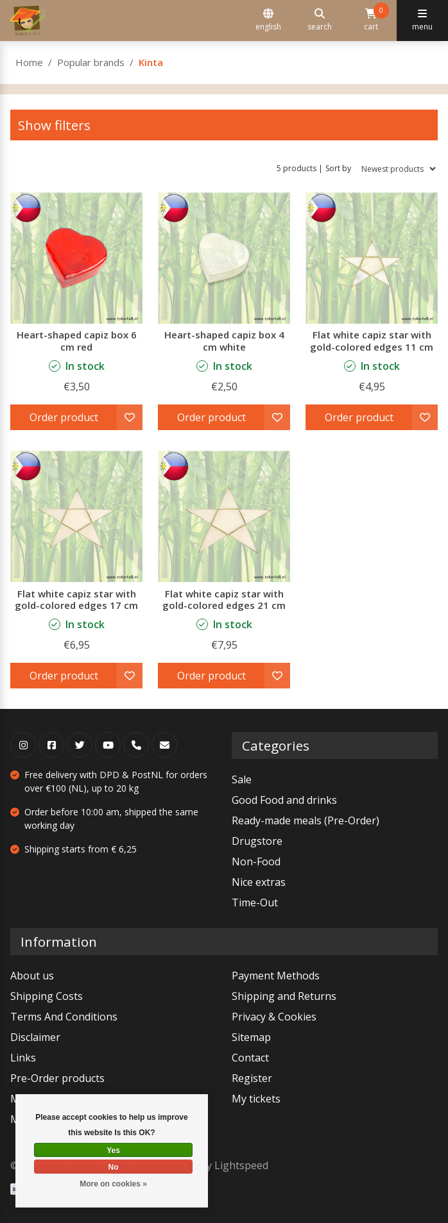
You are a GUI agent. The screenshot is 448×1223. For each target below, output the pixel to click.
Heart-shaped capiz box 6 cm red (77, 340)
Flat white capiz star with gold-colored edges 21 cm (224, 599)
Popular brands (91, 62)
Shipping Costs (46, 996)
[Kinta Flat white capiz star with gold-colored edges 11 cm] (372, 258)
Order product (64, 417)
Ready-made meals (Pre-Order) (305, 820)
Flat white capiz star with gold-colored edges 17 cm (76, 599)
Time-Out (255, 902)
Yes (113, 1150)
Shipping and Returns (284, 996)
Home (29, 62)
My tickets (256, 1099)
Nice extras (259, 882)
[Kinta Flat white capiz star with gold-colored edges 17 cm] (76, 517)
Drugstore (257, 841)
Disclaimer (35, 1037)
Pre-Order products (57, 1078)
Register (252, 1078)
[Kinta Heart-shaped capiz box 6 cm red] (76, 258)
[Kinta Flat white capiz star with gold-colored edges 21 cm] (224, 517)
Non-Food (256, 861)
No (113, 1167)
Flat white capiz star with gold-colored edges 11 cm (371, 340)
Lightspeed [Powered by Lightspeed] (241, 1165)
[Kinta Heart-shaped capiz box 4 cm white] (224, 258)
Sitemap (251, 1037)
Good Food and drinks (284, 800)
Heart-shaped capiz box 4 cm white (224, 340)
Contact (250, 1058)
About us (32, 976)
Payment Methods (276, 976)
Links (23, 1058)
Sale (242, 779)
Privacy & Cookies (274, 1017)
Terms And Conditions (63, 1017)
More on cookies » (113, 1183)
